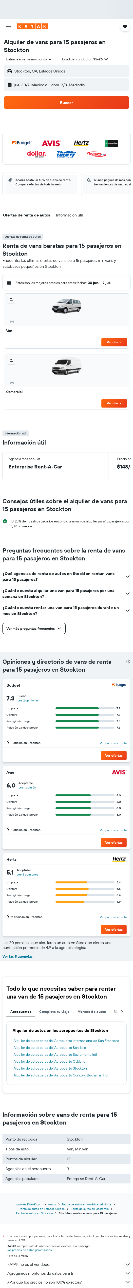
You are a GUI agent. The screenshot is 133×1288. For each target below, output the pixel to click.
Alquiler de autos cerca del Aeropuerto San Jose (50, 1047)
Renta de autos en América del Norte (86, 1204)
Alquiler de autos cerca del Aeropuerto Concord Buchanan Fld (61, 1075)
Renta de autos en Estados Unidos (42, 1209)
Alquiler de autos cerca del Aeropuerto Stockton (50, 1068)
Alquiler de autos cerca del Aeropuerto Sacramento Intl (55, 1054)
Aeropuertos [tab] (20, 1011)
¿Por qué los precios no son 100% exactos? (69, 1282)
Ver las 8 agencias (17, 956)
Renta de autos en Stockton (34, 1213)
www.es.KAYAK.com (29, 1204)
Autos (52, 1204)
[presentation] (128, 661)
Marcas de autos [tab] (91, 1011)
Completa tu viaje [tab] (54, 1011)
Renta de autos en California (90, 1209)
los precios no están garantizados (29, 1250)
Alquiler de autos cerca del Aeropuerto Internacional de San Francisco (66, 1040)
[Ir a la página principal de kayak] (32, 26)
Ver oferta (114, 342)
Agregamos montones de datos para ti (69, 1273)
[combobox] (29, 59)
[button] (8, 26)
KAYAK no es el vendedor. (69, 1264)
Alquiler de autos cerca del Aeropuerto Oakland (49, 1061)
